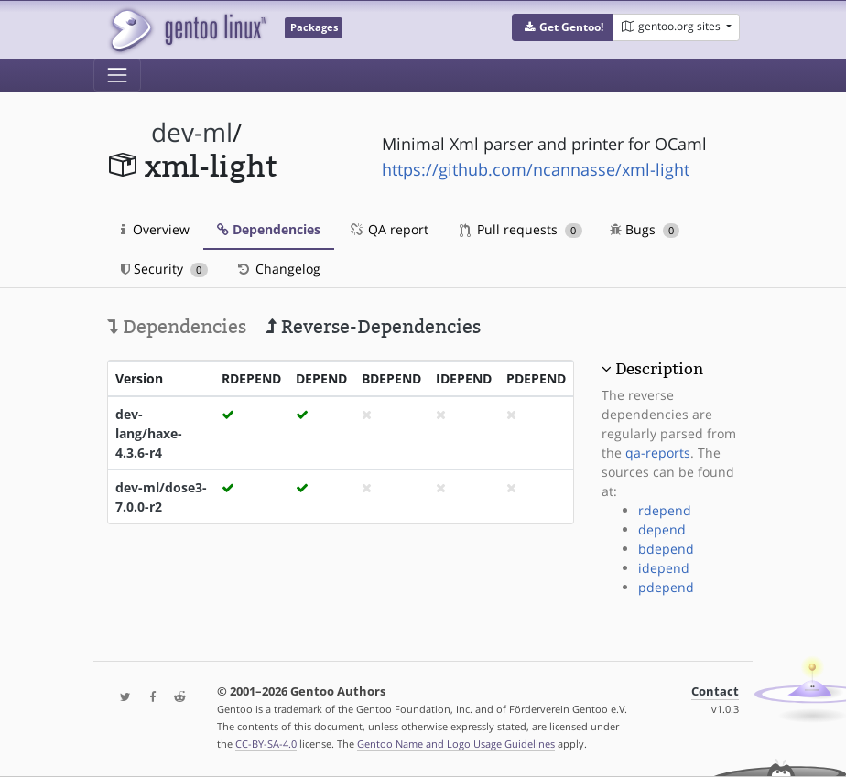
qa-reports (657, 452)
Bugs (645, 229)
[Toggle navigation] (117, 75)
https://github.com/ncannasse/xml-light (535, 169)
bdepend (666, 548)
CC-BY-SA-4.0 (266, 743)
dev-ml (192, 132)
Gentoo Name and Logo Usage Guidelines (456, 743)
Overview (155, 229)
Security (164, 268)
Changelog (277, 268)
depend (662, 529)
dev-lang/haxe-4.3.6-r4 (148, 433)
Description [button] (659, 369)
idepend (663, 568)
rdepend (664, 510)
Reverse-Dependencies (373, 327)
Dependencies (268, 229)
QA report (388, 229)
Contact (715, 691)
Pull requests (521, 229)
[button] (562, 27)
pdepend (666, 587)
